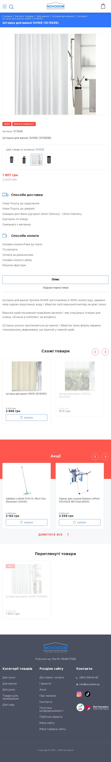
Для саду (8, 705)
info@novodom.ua (88, 684)
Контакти (45, 702)
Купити (28, 418)
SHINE (40, 150)
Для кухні (8, 677)
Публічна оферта (50, 717)
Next (105, 351)
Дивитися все (50, 535)
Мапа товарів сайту (52, 729)
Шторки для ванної (63, 16)
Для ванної (43, 16)
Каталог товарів (24, 16)
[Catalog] (4, 7)
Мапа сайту (46, 723)
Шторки (81, 16)
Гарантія (45, 684)
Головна (7, 16)
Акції (42, 690)
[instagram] (79, 694)
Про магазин (47, 696)
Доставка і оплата (51, 677)
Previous (95, 351)
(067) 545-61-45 (88, 678)
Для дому (8, 690)
